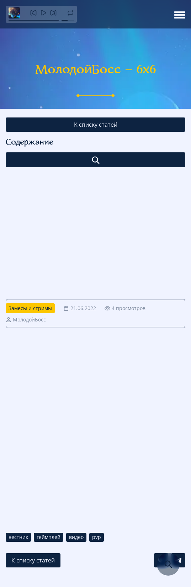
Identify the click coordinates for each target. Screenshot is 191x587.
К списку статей (95, 125)
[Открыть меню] (179, 14)
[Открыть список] (95, 159)
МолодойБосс (29, 319)
